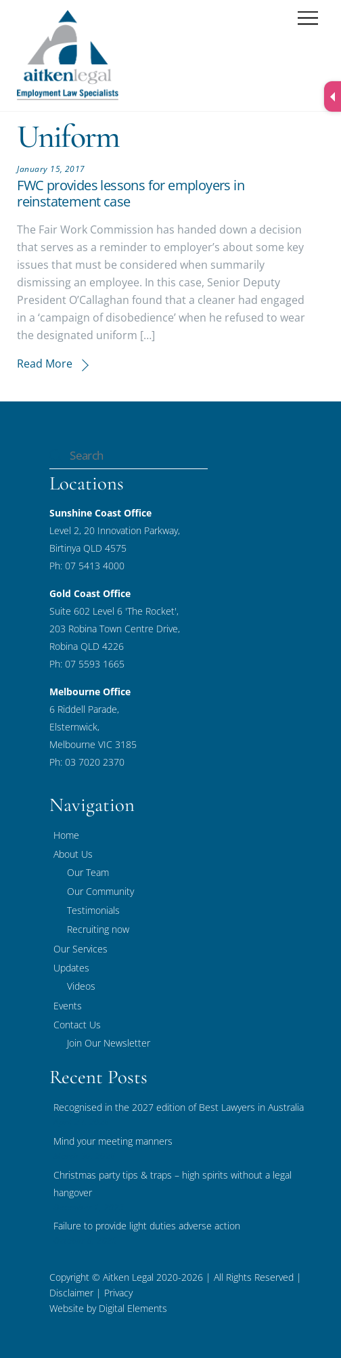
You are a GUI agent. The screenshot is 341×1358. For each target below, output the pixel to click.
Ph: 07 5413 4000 (86, 565)
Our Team (88, 872)
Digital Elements (133, 1308)
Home (66, 835)
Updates (71, 967)
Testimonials (93, 910)
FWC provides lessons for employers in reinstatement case (130, 193)
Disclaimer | (75, 1292)
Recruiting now (98, 929)
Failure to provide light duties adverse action (146, 1225)
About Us (73, 854)
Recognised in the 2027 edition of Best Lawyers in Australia (178, 1107)
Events (67, 1005)
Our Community (100, 891)
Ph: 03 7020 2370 (86, 761)
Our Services (80, 948)
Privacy (117, 1292)
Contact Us (77, 1024)
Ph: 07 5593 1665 (86, 663)
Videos (81, 986)
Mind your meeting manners (113, 1141)
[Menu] (308, 18)
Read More (44, 363)
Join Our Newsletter (108, 1042)
